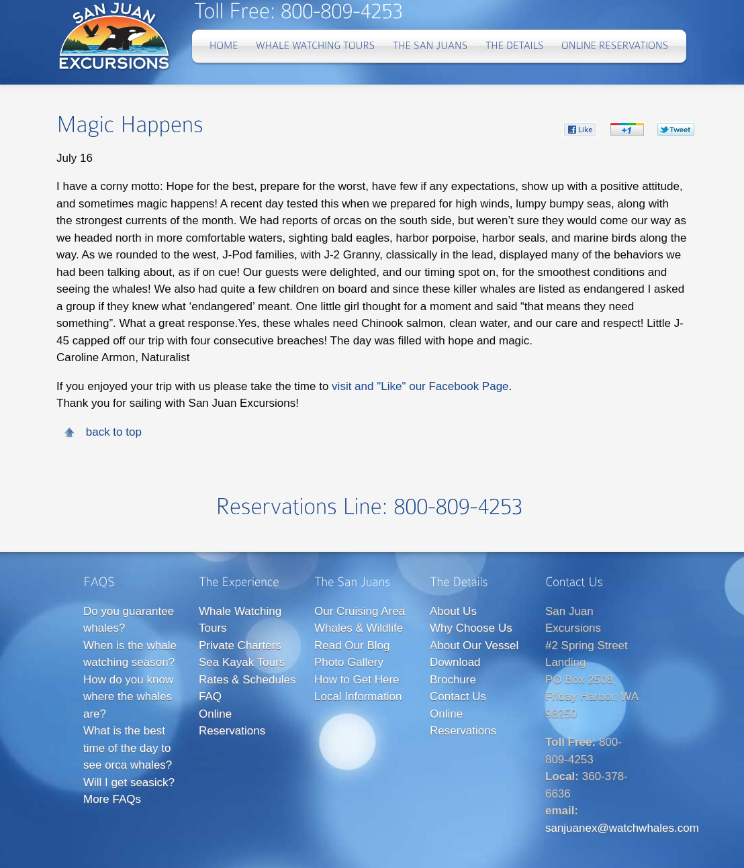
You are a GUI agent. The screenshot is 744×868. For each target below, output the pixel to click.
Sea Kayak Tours (242, 662)
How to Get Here (357, 679)
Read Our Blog (351, 645)
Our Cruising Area (359, 611)
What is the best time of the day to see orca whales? (127, 747)
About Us (453, 611)
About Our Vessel (474, 645)
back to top (114, 432)
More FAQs (112, 799)
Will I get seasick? (129, 782)
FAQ (210, 696)
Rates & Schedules (247, 679)
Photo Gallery (348, 662)
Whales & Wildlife (358, 628)
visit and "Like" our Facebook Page (420, 386)
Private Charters (240, 645)
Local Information (358, 696)
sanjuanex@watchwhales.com (622, 828)
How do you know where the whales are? (128, 696)
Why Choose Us (471, 628)
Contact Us (458, 696)
